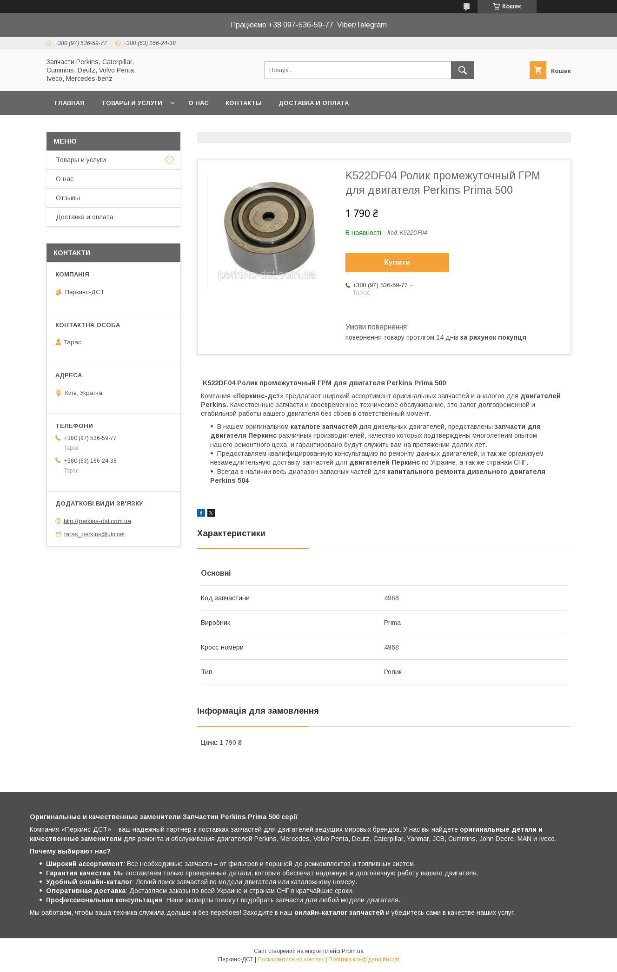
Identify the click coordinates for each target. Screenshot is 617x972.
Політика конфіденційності (363, 959)
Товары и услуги (131, 102)
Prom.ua (353, 951)
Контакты (244, 102)
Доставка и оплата (314, 102)
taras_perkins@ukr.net (94, 534)
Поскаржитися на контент (291, 959)
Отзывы (68, 198)
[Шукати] (462, 70)
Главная (70, 102)
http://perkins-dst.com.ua (97, 520)
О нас (198, 102)
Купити (397, 262)
